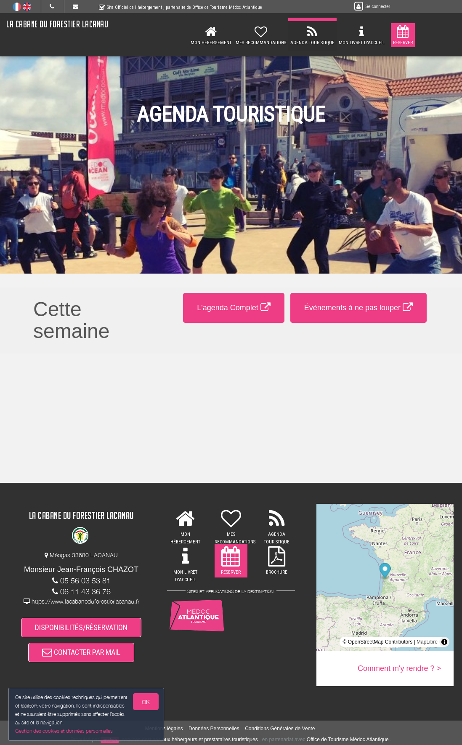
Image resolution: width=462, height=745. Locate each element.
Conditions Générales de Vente (280, 729)
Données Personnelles (214, 729)
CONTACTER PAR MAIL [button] (81, 652)
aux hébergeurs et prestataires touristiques (210, 739)
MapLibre (427, 642)
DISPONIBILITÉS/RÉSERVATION (81, 627)
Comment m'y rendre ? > (399, 668)
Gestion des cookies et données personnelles (64, 731)
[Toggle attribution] (444, 642)
